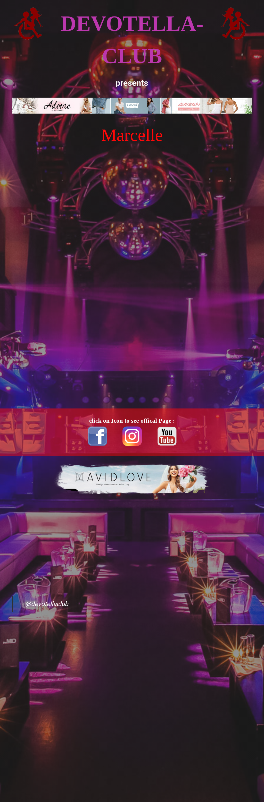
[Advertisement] (28, 210)
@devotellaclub (46, 604)
